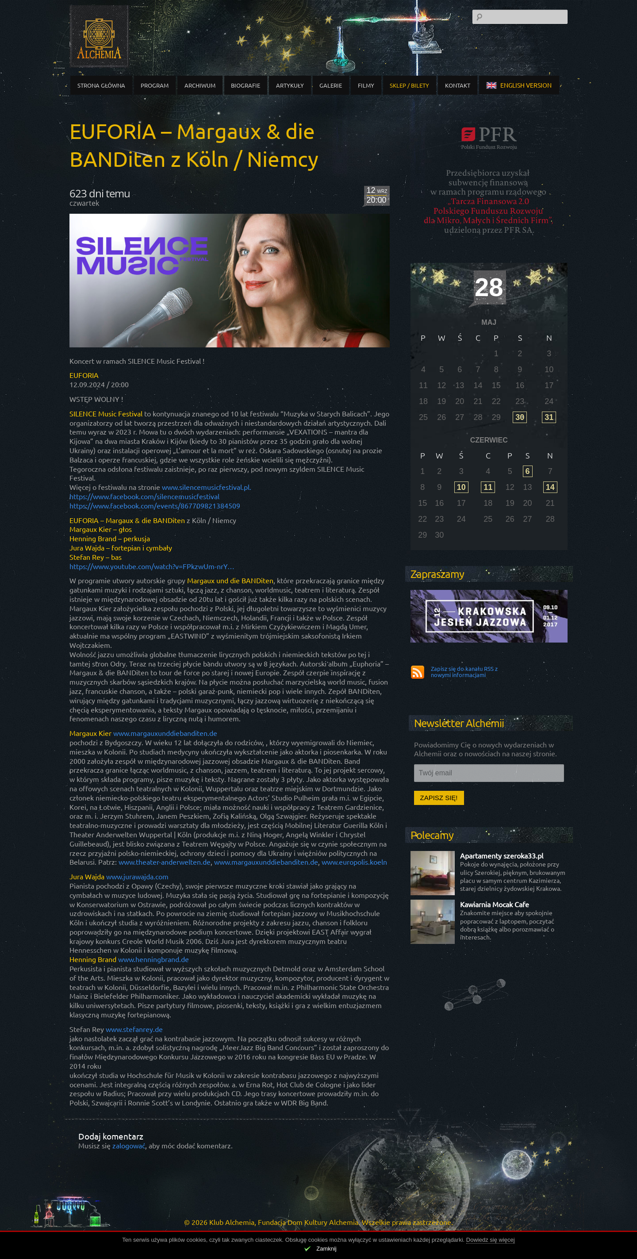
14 (550, 487)
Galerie (330, 85)
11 (488, 487)
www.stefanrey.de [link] (134, 1028)
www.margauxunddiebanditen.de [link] (165, 732)
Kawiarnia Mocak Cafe (494, 904)
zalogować (128, 1145)
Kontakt (457, 85)
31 (549, 417)
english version (519, 85)
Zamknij (326, 1248)
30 (519, 417)
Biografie (245, 85)
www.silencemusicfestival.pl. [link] (206, 486)
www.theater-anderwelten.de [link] (165, 861)
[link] (144, 496)
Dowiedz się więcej (490, 1239)
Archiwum (199, 85)
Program (155, 85)
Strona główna (101, 85)
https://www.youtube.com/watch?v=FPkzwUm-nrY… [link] (151, 566)
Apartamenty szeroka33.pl (501, 855)
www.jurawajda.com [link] (137, 876)
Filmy (366, 85)
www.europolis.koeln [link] (354, 861)
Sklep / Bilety (409, 85)
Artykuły (290, 85)
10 (461, 487)
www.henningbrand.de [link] (153, 959)
